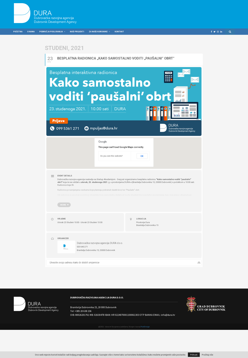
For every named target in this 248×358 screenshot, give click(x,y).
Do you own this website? (111, 156)
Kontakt (119, 31)
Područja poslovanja (51, 31)
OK (141, 156)
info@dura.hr (167, 314)
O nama (31, 31)
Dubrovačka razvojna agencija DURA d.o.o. (100, 243)
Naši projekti (77, 31)
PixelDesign (145, 326)
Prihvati (193, 354)
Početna (17, 31)
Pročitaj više (207, 355)
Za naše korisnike (98, 31)
